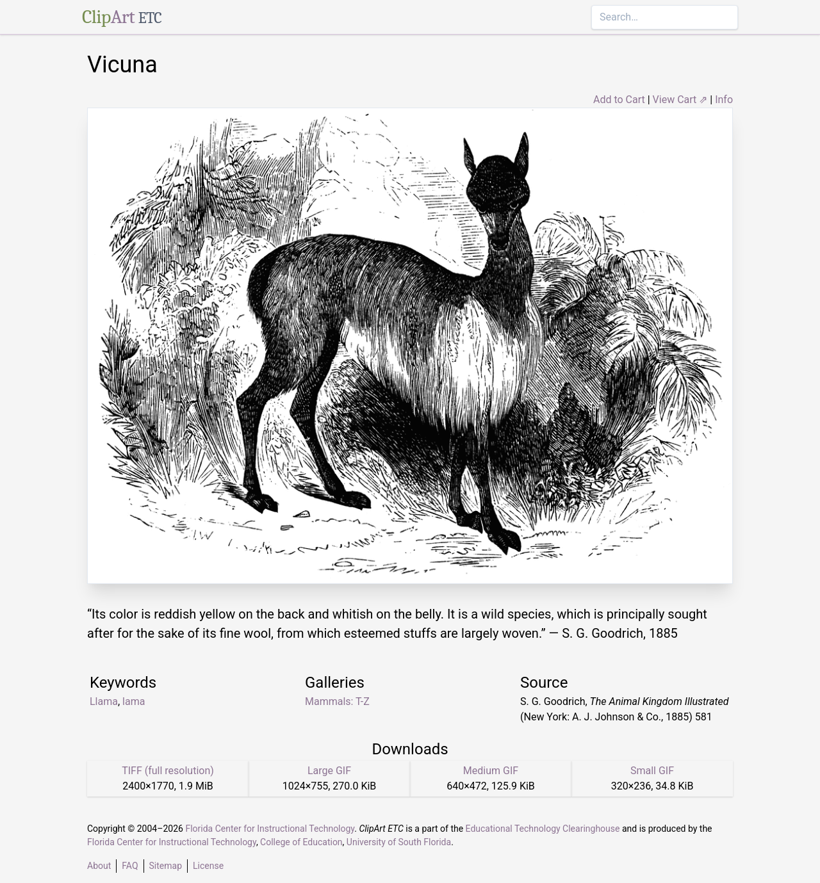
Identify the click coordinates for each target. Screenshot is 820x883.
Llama (104, 701)
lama (133, 701)
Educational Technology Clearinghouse (543, 828)
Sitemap (165, 866)
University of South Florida (399, 842)
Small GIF (652, 771)
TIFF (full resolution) (168, 771)
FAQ (130, 866)
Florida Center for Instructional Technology (269, 828)
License (208, 866)
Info (724, 99)
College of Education (301, 842)
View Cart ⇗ (680, 99)
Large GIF (329, 771)
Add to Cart (619, 99)
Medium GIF (490, 771)
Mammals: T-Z (337, 701)
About (99, 866)
